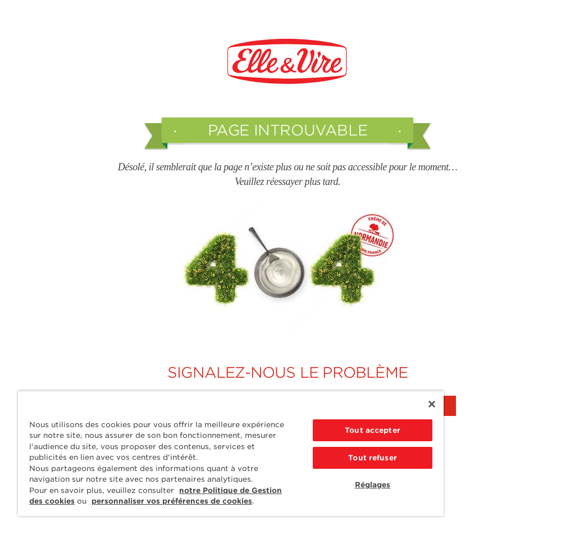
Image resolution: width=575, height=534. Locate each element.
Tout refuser (372, 458)
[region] (231, 453)
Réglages (373, 485)
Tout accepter (372, 430)
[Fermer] (431, 404)
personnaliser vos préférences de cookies (172, 501)
